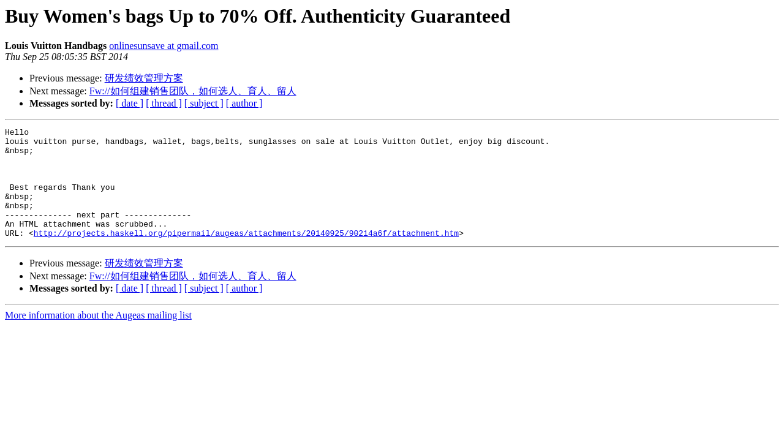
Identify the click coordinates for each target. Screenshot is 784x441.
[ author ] (244, 103)
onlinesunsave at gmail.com (163, 45)
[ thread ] (164, 103)
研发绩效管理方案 (144, 78)
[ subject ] (204, 103)
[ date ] (129, 103)
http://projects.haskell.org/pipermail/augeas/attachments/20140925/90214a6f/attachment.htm (246, 254)
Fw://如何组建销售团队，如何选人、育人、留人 (192, 91)
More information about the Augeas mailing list (98, 337)
